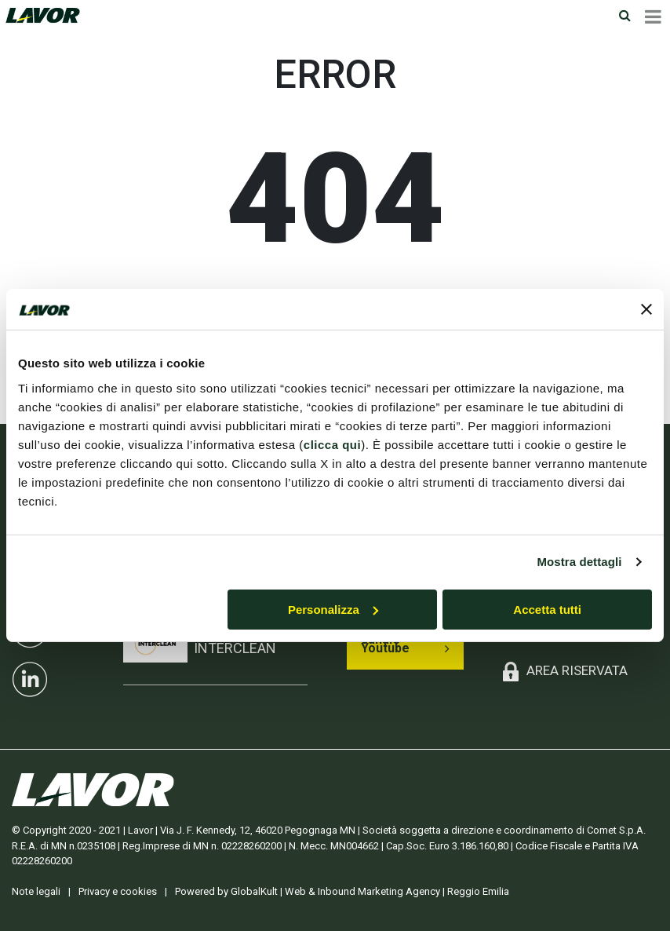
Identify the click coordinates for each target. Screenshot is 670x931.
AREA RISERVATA (577, 670)
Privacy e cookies (117, 891)
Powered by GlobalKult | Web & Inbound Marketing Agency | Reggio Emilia (342, 891)
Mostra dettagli (579, 561)
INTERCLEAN (235, 648)
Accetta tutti (547, 609)
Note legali (36, 891)
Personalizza (333, 609)
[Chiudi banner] (646, 309)
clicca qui (332, 444)
